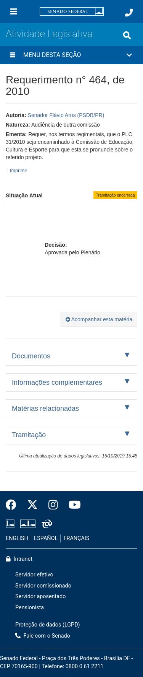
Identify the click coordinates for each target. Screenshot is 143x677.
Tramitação (29, 435)
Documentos (31, 356)
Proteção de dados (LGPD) (47, 625)
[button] (71, 55)
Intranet (19, 559)
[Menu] (14, 11)
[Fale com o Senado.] (129, 12)
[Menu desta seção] (12, 55)
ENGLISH (17, 538)
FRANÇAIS (77, 538)
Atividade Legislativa (49, 33)
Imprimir (18, 170)
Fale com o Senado (42, 636)
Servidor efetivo (34, 574)
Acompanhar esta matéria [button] (99, 319)
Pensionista (29, 607)
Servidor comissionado (43, 586)
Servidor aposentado (40, 596)
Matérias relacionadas (45, 408)
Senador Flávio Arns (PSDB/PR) (66, 115)
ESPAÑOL (46, 538)
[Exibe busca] (127, 35)
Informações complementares (57, 382)
